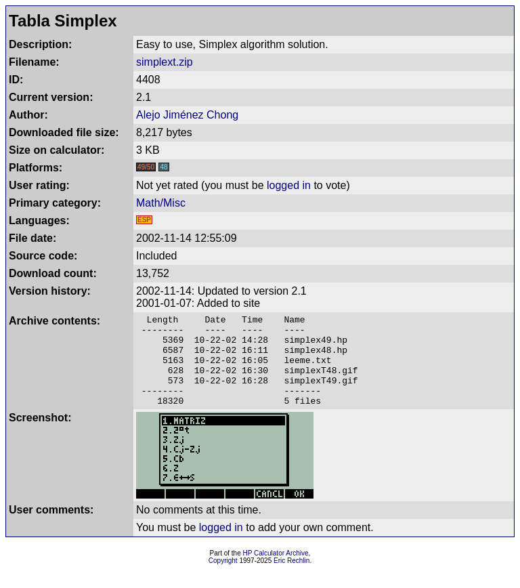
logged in (289, 185)
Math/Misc (161, 203)
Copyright (223, 579)
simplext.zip (164, 62)
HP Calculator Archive (276, 571)
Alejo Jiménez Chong (187, 115)
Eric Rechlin (291, 579)
